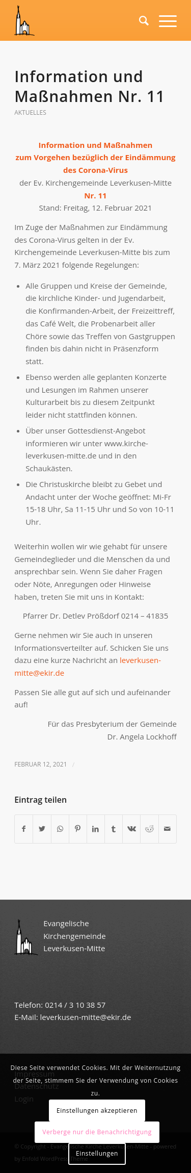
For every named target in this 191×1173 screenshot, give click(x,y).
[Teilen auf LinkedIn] (95, 829)
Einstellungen (97, 1153)
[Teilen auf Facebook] (24, 829)
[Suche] (139, 20)
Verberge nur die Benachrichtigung (97, 1132)
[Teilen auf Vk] (131, 829)
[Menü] (163, 20)
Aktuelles (30, 112)
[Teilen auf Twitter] (41, 829)
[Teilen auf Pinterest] (78, 829)
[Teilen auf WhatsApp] (60, 829)
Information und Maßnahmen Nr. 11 (89, 86)
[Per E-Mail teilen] (167, 829)
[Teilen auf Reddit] (149, 829)
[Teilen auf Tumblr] (113, 829)
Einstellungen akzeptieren (97, 1110)
